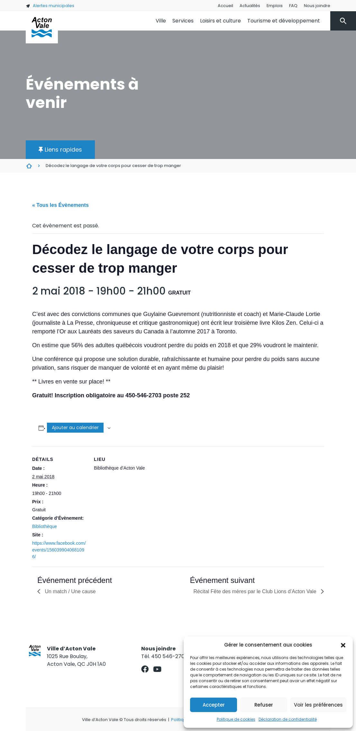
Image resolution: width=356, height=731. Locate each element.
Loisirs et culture (220, 20)
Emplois (275, 5)
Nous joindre (317, 5)
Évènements (29, 166)
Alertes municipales (50, 5)
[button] (343, 645)
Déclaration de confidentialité (288, 719)
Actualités (250, 5)
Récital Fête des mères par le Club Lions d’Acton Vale (255, 591)
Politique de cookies (236, 719)
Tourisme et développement (283, 20)
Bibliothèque (44, 526)
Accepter (214, 704)
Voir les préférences (318, 704)
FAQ (293, 5)
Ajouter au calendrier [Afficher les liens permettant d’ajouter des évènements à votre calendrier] (75, 427)
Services (183, 20)
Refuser (263, 704)
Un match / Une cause (69, 591)
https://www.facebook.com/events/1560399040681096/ (59, 550)
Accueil (225, 5)
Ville (161, 20)
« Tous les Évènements (60, 205)
